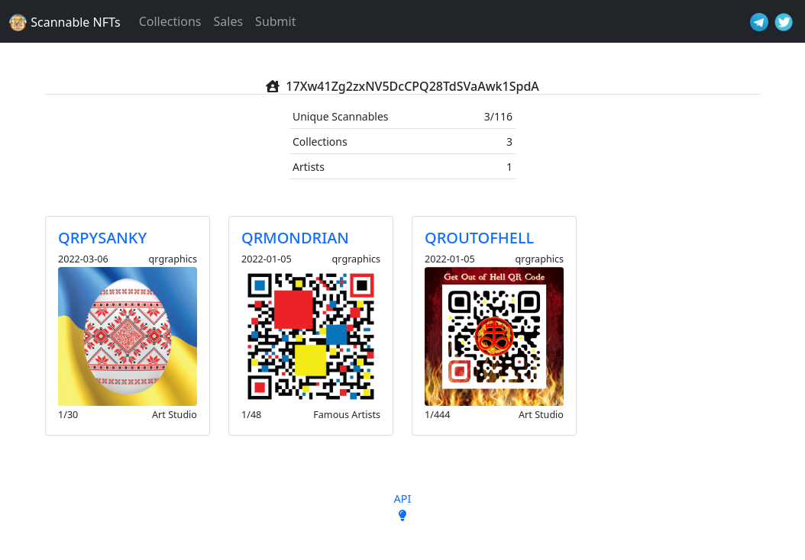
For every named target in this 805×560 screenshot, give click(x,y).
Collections (170, 21)
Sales (229, 21)
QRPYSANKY (102, 237)
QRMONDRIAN (295, 237)
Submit (275, 21)
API (403, 498)
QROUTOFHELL (479, 237)
